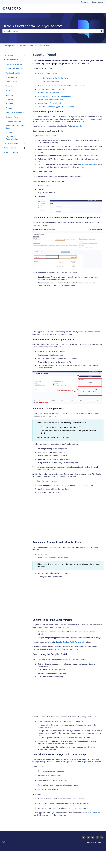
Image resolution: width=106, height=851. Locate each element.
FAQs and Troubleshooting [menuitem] (12, 138)
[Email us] (102, 837)
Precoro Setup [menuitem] (9, 55)
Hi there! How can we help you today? (32, 26)
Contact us (84, 2)
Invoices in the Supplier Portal (49, 93)
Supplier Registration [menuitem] (13, 121)
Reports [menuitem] (9, 108)
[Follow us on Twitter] (88, 837)
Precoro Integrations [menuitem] (11, 143)
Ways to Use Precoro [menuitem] (11, 152)
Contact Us (95, 9)
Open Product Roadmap (92, 762)
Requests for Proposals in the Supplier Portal (54, 96)
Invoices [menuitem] (9, 90)
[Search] (102, 31)
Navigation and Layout (51, 81)
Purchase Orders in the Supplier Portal (52, 89)
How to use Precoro (26, 46)
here (67, 437)
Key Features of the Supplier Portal (55, 78)
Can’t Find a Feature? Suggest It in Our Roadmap (56, 107)
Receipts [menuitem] (9, 86)
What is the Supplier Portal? (48, 73)
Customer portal (98, 2)
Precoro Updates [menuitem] (10, 148)
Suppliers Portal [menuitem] (12, 117)
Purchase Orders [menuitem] (12, 77)
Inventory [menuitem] (9, 104)
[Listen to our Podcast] (97, 837)
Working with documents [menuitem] (15, 112)
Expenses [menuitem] (9, 95)
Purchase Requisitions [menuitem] (14, 73)
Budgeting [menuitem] (9, 99)
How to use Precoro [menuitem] (11, 60)
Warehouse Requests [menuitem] (14, 64)
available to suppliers (88, 165)
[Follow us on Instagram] (92, 837)
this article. (78, 126)
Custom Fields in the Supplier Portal (51, 100)
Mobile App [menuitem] (10, 132)
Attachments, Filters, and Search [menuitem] (15, 127)
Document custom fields (78, 365)
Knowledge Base (8, 46)
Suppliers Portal (43, 46)
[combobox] (51, 31)
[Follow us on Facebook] (83, 837)
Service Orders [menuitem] (11, 82)
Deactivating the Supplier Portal (49, 103)
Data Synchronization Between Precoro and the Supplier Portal (61, 86)
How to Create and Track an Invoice (73, 738)
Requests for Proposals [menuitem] (14, 68)
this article (93, 813)
